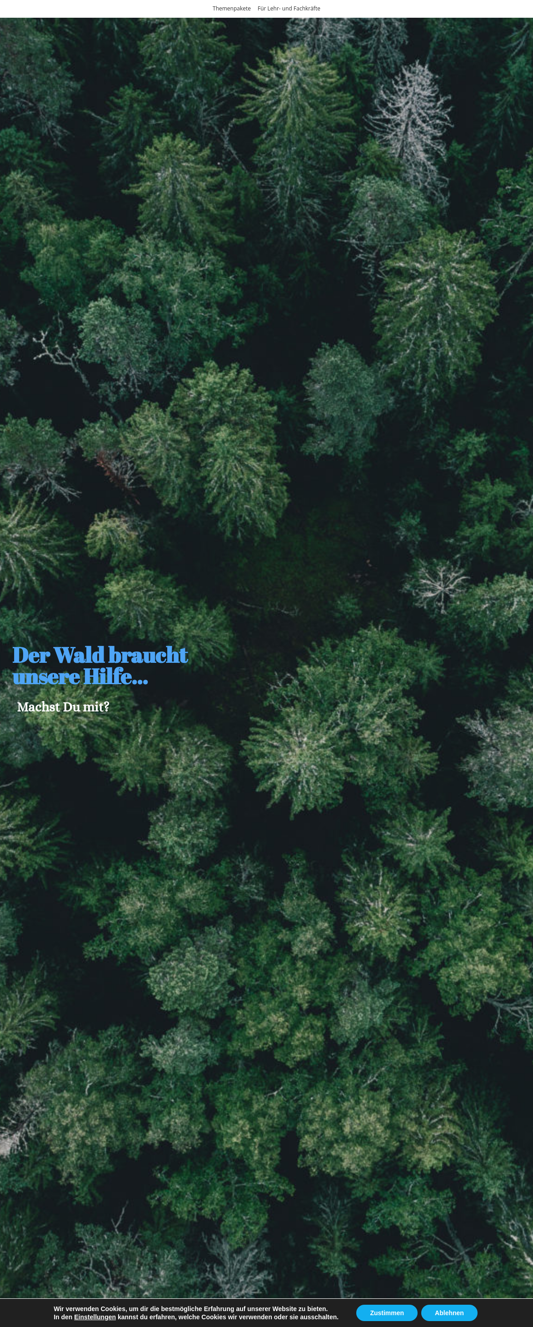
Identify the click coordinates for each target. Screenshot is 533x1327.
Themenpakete (232, 8)
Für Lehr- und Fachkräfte (289, 8)
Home (39, 1318)
